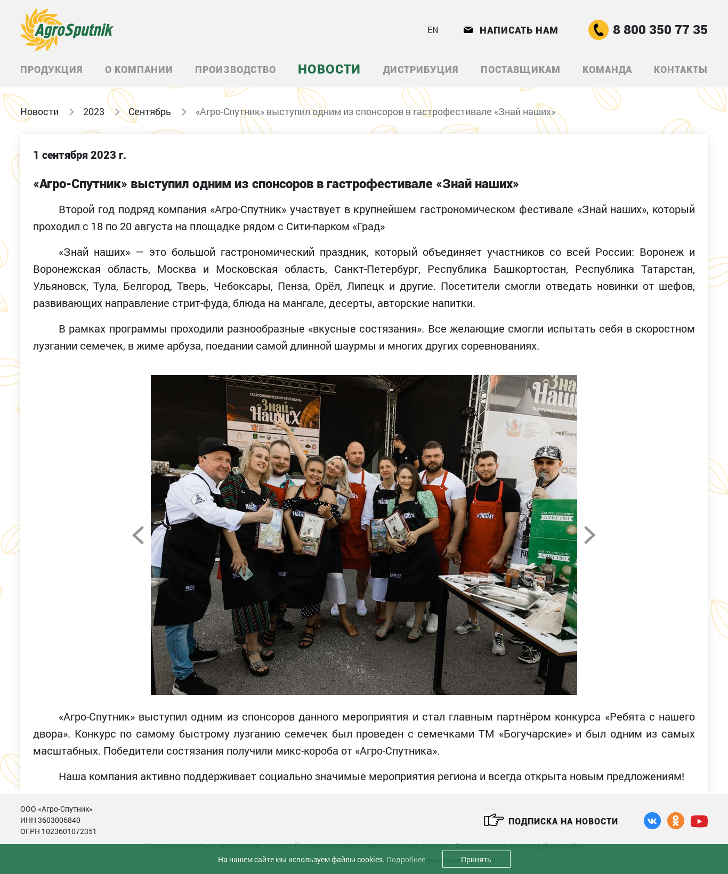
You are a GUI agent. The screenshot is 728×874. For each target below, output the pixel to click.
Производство (235, 69)
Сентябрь (149, 111)
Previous (138, 535)
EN (432, 29)
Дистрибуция (421, 69)
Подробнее (405, 859)
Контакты (681, 69)
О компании (139, 69)
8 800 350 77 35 (648, 30)
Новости (329, 69)
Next (590, 535)
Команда (607, 69)
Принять (476, 859)
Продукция (51, 69)
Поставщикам (521, 69)
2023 (93, 111)
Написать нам (511, 30)
